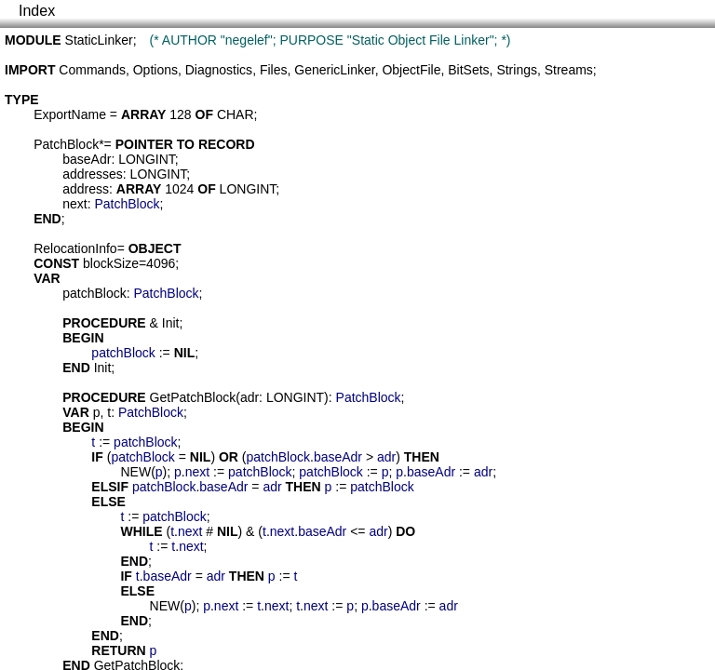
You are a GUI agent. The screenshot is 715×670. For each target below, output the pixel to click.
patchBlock (94, 293)
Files (274, 69)
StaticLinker (99, 40)
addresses (92, 174)
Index (37, 11)
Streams (569, 69)
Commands (92, 69)
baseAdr (86, 159)
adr (249, 397)
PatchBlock (66, 144)
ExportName (70, 114)
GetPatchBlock (193, 397)
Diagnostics (218, 69)
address (85, 188)
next (74, 203)
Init (171, 322)
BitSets (468, 69)
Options (155, 69)
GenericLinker (334, 69)
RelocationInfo (75, 248)
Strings (516, 69)
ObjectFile (411, 69)
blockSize (111, 263)
